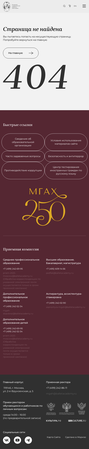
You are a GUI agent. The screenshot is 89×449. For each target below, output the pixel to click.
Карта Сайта (53, 438)
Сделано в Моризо (75, 438)
